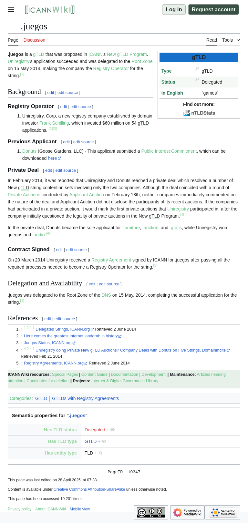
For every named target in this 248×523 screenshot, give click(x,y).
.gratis (176, 227)
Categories (21, 398)
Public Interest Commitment (169, 151)
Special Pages (65, 374)
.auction (150, 227)
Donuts (29, 151)
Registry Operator (111, 68)
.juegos (77, 415)
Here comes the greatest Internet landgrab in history (71, 336)
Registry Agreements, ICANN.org (54, 363)
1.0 (26, 328)
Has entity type (61, 453)
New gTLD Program (127, 54)
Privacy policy (19, 510)
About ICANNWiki (50, 510)
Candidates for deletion (48, 381)
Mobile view (80, 510)
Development (153, 374)
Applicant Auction (86, 194)
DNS (106, 295)
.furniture (131, 227)
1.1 (32, 328)
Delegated (95, 429)
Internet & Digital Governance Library (124, 381)
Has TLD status (60, 429)
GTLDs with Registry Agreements (85, 398)
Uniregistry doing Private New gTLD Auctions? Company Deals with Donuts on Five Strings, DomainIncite (131, 350)
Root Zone (141, 61)
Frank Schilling (54, 123)
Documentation (124, 374)
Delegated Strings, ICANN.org (63, 329)
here (52, 158)
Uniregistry (18, 61)
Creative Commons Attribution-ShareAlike (89, 490)
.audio (38, 234)
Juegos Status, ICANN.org (48, 343)
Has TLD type (62, 441)
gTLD (38, 54)
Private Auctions (24, 194)
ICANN (95, 54)
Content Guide (94, 374)
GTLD (41, 398)
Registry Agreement (111, 259)
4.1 (32, 348)
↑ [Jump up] (22, 336)
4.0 (26, 348)
